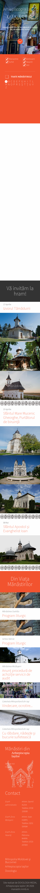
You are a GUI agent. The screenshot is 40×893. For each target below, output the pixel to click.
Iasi (27, 65)
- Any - (18, 77)
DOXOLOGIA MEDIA (27, 882)
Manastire (13, 58)
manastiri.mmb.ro (20, 889)
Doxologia (11, 871)
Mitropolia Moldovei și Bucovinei (18, 861)
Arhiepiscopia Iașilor (17, 867)
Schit (11, 61)
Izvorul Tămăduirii (16, 308)
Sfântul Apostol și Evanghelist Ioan (16, 529)
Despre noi (10, 763)
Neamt (29, 61)
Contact (8, 766)
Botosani (30, 58)
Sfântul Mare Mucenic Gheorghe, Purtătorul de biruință (19, 417)
